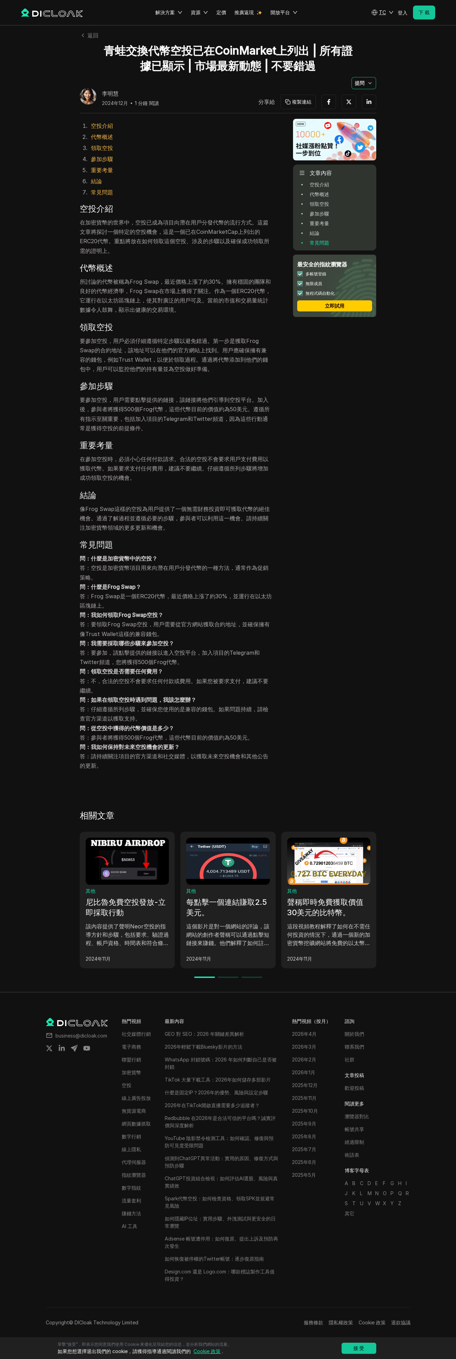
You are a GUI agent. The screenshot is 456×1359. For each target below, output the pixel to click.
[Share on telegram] (74, 1048)
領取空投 (102, 147)
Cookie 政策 (372, 1322)
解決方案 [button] (168, 12)
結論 (96, 181)
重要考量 (102, 170)
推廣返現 (244, 12)
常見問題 (102, 192)
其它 (349, 1213)
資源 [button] (199, 12)
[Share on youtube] (86, 1048)
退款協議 (401, 1322)
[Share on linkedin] (61, 1048)
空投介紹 (102, 125)
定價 (221, 12)
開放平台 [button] (284, 12)
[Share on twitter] (49, 1048)
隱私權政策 (341, 1322)
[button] (382, 12)
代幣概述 (102, 136)
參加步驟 (102, 159)
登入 (402, 13)
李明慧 (110, 94)
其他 (90, 891)
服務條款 (313, 1322)
